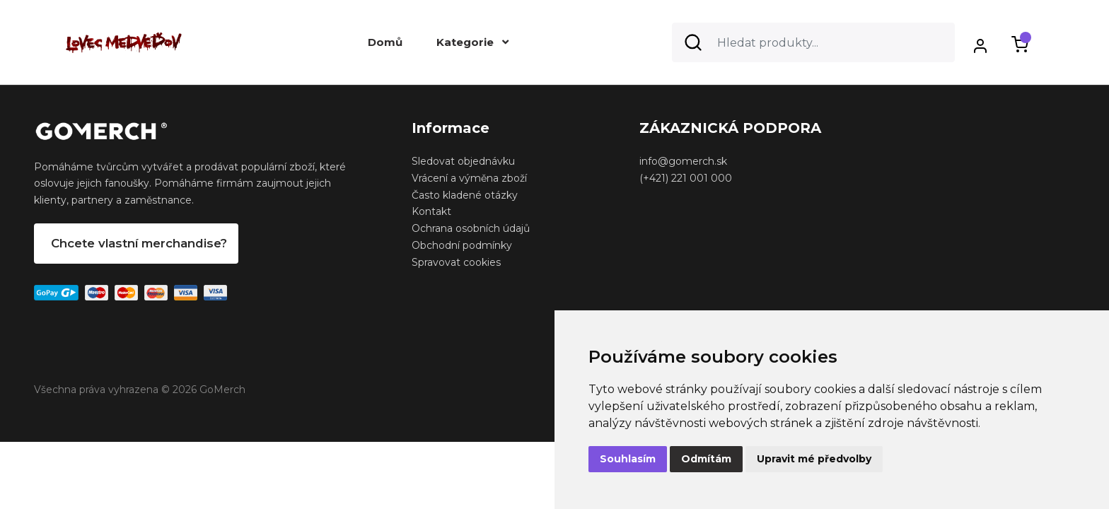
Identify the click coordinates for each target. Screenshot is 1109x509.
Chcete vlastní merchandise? (139, 243)
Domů (385, 42)
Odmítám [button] (706, 458)
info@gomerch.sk (683, 161)
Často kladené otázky (465, 195)
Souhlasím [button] (628, 458)
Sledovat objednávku (463, 161)
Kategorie (472, 42)
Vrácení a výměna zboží (469, 178)
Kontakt (431, 211)
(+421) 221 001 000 (685, 178)
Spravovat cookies (456, 262)
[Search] (813, 42)
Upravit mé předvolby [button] (814, 458)
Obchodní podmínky (462, 245)
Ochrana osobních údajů (471, 228)
